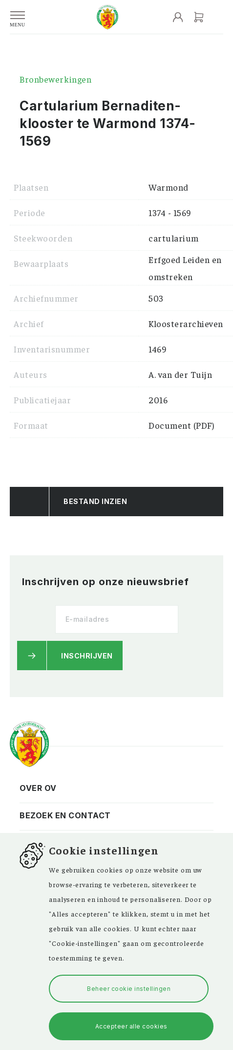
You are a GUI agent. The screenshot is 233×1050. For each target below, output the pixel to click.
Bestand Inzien (95, 501)
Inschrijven (87, 656)
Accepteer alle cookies (131, 1026)
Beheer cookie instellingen (128, 988)
